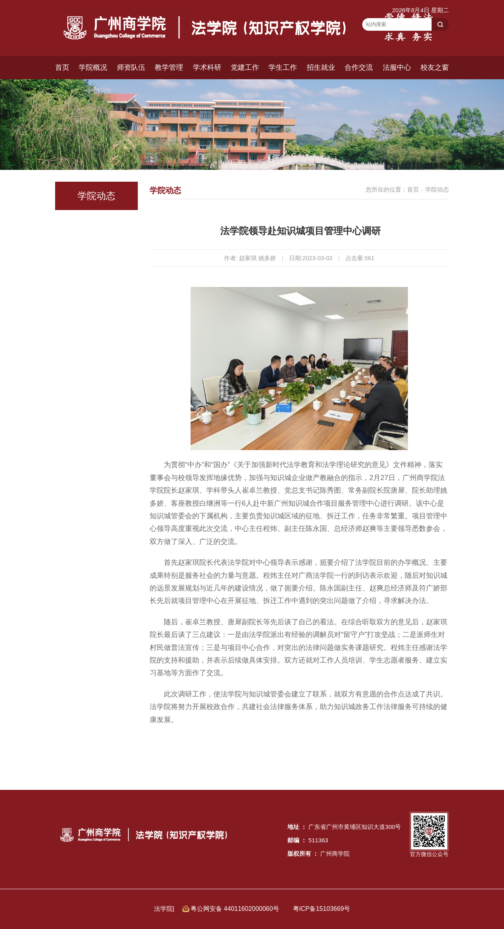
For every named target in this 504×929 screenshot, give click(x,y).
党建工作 (245, 67)
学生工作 (283, 67)
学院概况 (93, 67)
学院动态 (437, 189)
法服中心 (397, 67)
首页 (62, 67)
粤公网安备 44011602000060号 (236, 908)
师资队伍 (131, 67)
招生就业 (321, 67)
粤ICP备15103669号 (321, 908)
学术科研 (207, 67)
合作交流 (359, 67)
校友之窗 (435, 67)
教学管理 (169, 67)
